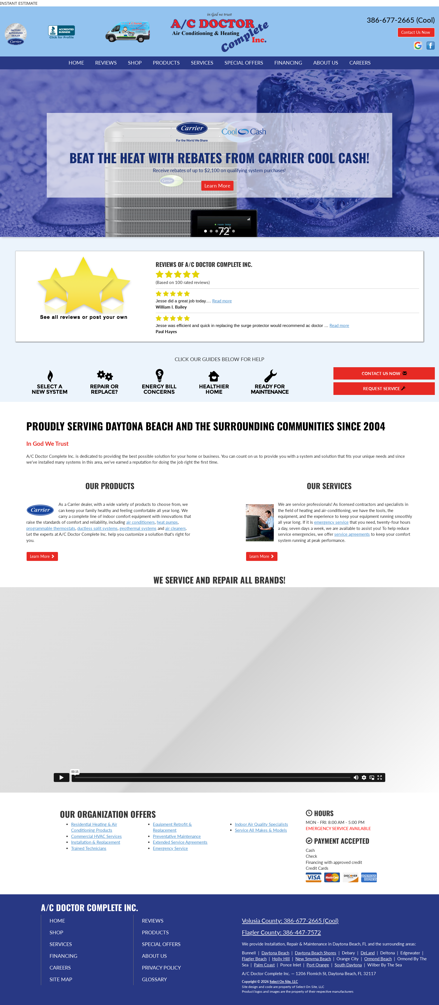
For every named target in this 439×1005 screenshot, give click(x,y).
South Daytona (348, 964)
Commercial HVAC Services (96, 836)
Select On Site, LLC (284, 982)
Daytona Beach (275, 952)
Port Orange (318, 964)
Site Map (61, 979)
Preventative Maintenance (177, 836)
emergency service (331, 522)
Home (76, 63)
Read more (222, 300)
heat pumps (167, 522)
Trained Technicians (88, 848)
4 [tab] (223, 232)
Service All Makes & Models (261, 830)
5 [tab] (229, 232)
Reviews (106, 63)
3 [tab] (218, 232)
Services (202, 63)
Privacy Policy (161, 967)
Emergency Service (170, 848)
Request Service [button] (384, 388)
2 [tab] (212, 232)
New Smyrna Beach (313, 958)
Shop (135, 63)
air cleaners (175, 528)
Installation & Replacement (95, 842)
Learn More (217, 185)
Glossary (154, 979)
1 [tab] (207, 232)
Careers (360, 63)
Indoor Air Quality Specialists (261, 824)
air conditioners (140, 522)
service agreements (352, 534)
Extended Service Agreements (180, 842)
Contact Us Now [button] (416, 32)
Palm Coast (264, 964)
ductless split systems (97, 528)
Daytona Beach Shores (315, 952)
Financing (288, 63)
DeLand (368, 952)
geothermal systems (138, 528)
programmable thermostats (50, 528)
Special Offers (244, 63)
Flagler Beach (254, 958)
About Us (325, 63)
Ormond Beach (378, 958)
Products (166, 63)
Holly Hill (281, 958)
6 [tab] (235, 232)
